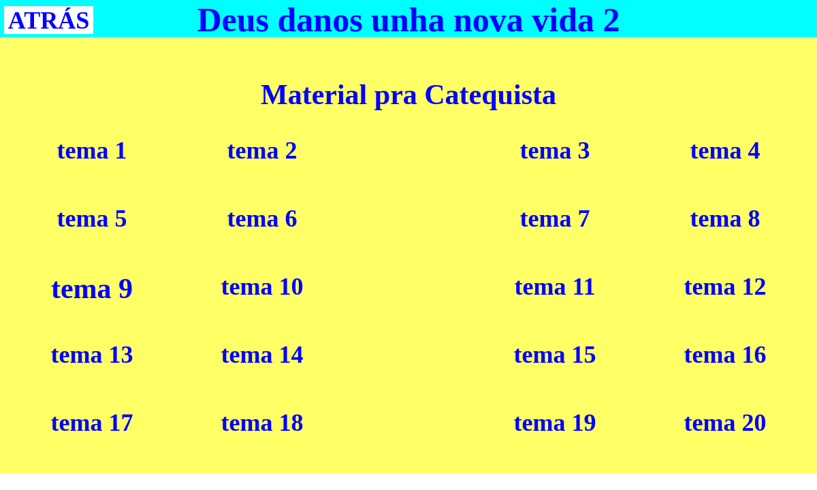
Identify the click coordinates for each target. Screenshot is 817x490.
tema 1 (92, 150)
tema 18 (262, 422)
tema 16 (725, 354)
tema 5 (92, 218)
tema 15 (555, 354)
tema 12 (725, 286)
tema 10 (262, 286)
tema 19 (555, 422)
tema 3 (555, 150)
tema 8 (725, 218)
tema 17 (92, 422)
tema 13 (92, 354)
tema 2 (262, 150)
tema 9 (92, 288)
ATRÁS (48, 20)
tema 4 (725, 150)
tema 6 (262, 218)
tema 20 (725, 422)
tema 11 (555, 286)
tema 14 (262, 354)
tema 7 (555, 218)
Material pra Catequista (408, 94)
